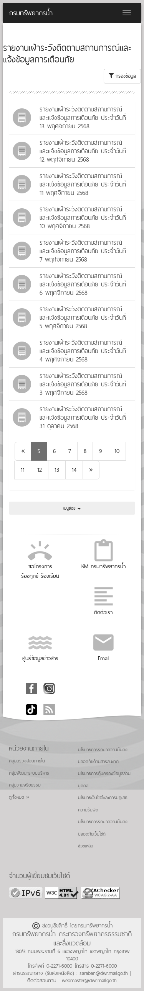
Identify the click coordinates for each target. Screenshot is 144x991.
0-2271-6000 (59, 966)
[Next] (91, 470)
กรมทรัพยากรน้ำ (31, 13)
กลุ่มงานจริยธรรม (25, 785)
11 (23, 469)
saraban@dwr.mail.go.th (103, 973)
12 (39, 469)
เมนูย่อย (72, 508)
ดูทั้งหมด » (19, 797)
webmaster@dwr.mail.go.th (89, 980)
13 (57, 469)
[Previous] (23, 451)
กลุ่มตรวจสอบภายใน (27, 761)
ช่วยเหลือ (85, 846)
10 (116, 451)
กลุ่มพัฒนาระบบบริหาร (29, 773)
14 (74, 469)
